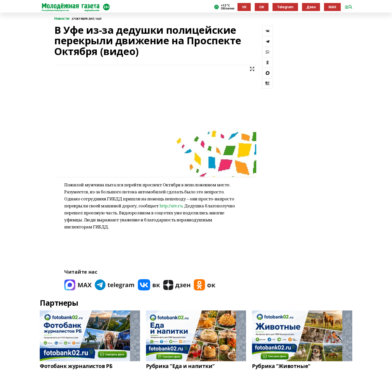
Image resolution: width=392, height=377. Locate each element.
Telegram (285, 7)
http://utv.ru (171, 206)
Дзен (311, 7)
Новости (62, 19)
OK (261, 7)
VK (244, 7)
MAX (332, 7)
